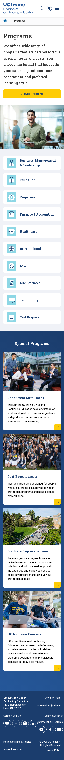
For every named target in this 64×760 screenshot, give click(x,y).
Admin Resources (13, 749)
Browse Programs (32, 93)
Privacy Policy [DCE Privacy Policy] (53, 750)
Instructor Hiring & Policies (17, 741)
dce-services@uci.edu (49, 705)
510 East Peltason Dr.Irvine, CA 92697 (14, 706)
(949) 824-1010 (52, 698)
